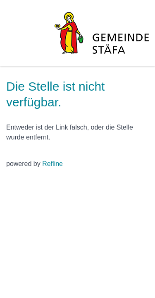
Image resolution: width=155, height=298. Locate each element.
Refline (52, 163)
